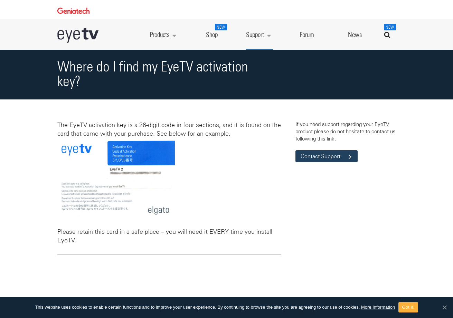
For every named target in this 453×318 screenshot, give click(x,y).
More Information (378, 307)
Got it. (408, 307)
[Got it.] (444, 307)
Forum (307, 35)
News (355, 35)
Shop (215, 31)
